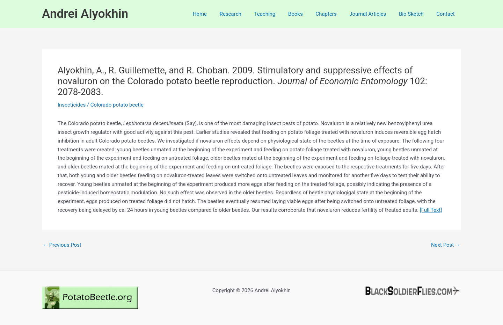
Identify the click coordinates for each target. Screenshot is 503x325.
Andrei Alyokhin (85, 14)
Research (245, 14)
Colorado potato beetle (117, 105)
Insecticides (72, 105)
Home (217, 14)
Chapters (334, 14)
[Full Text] (431, 210)
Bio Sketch (414, 14)
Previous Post (62, 245)
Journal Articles (373, 14)
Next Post (445, 245)
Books (306, 14)
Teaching (277, 14)
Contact (447, 14)
